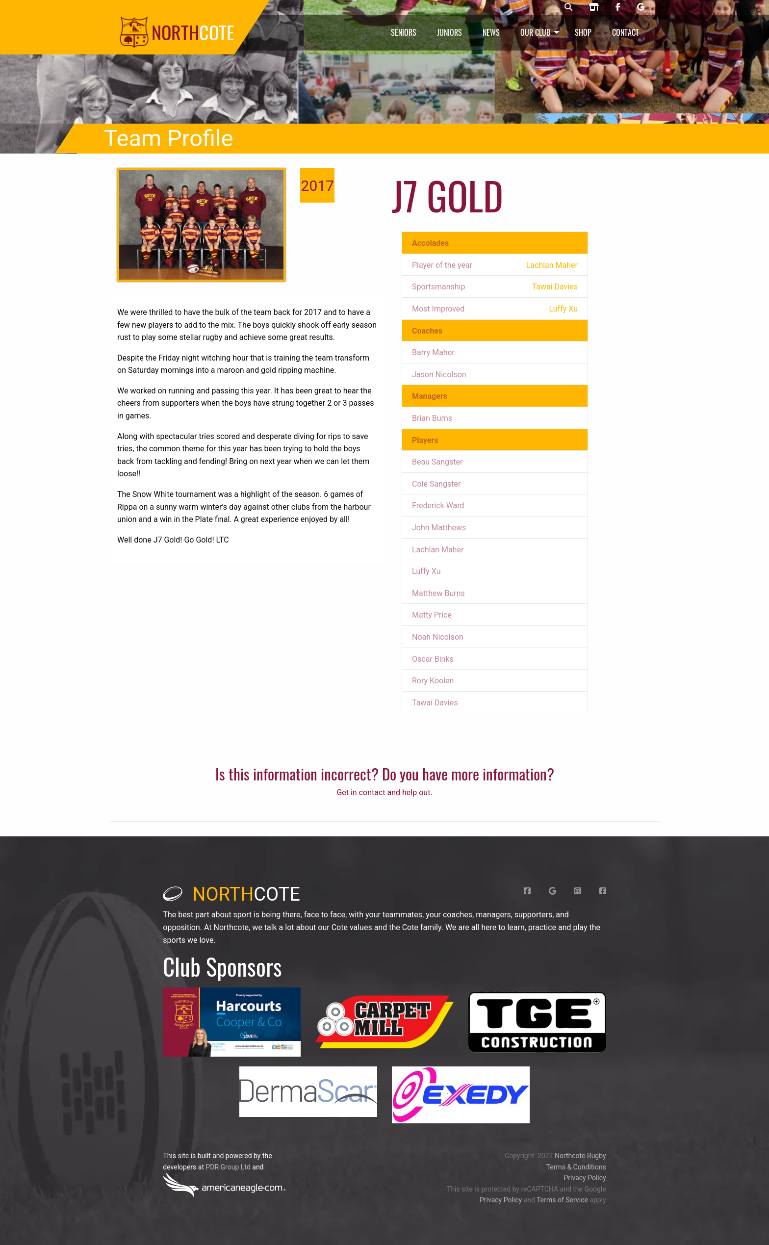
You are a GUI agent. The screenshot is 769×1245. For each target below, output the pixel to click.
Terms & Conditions (576, 1167)
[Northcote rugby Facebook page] (618, 7)
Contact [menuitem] (625, 32)
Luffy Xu (426, 571)
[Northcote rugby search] (568, 7)
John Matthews (439, 527)
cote (231, 894)
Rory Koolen (433, 680)
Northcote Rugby (580, 1156)
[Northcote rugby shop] (594, 7)
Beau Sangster (437, 462)
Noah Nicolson (437, 637)
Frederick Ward (438, 505)
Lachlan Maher (437, 549)
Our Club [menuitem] (535, 32)
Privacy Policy (585, 1178)
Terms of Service (562, 1200)
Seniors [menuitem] (403, 32)
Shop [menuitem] (583, 32)
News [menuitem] (491, 32)
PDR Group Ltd (227, 1167)
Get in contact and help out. (384, 792)
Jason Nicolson (439, 374)
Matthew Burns (438, 593)
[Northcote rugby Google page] (641, 7)
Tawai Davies (435, 702)
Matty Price (432, 615)
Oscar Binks (433, 659)
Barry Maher (433, 352)
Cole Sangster (436, 484)
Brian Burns (432, 418)
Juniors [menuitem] (449, 32)
